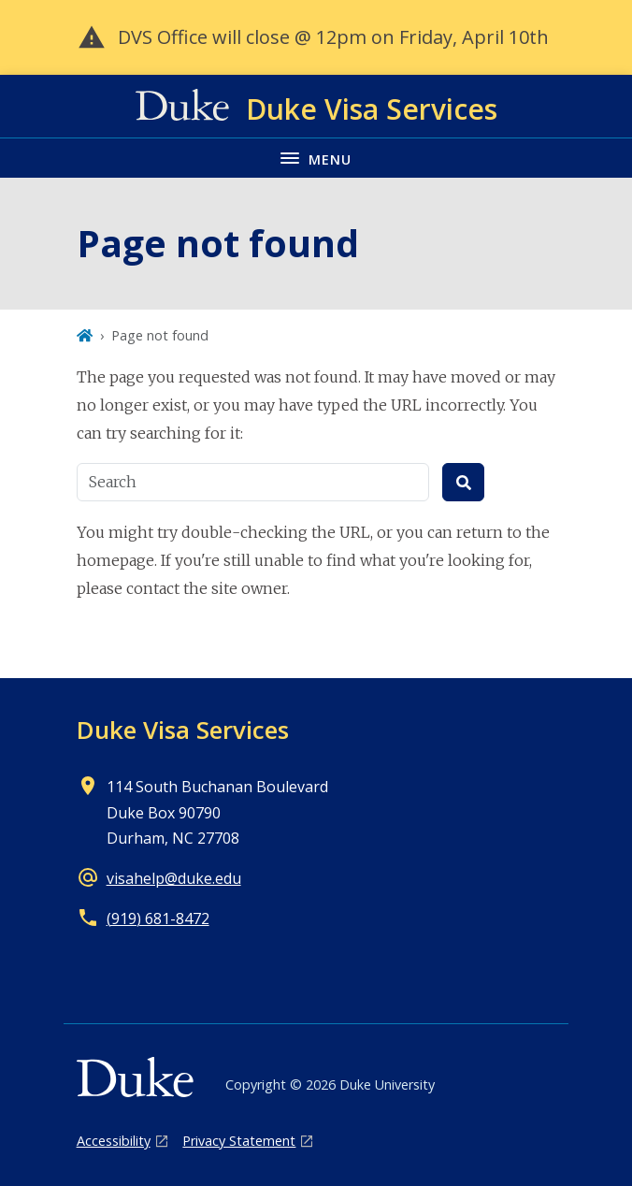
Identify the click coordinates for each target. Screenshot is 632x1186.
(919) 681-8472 (158, 918)
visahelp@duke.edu (174, 878)
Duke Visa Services (183, 729)
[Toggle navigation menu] (316, 157)
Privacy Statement (238, 1141)
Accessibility (114, 1141)
